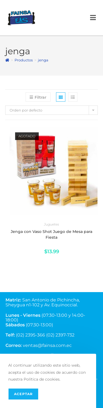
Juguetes (51, 224)
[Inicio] (7, 60)
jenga (43, 60)
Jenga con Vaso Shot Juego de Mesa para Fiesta (51, 234)
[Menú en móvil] (93, 18)
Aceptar (23, 394)
